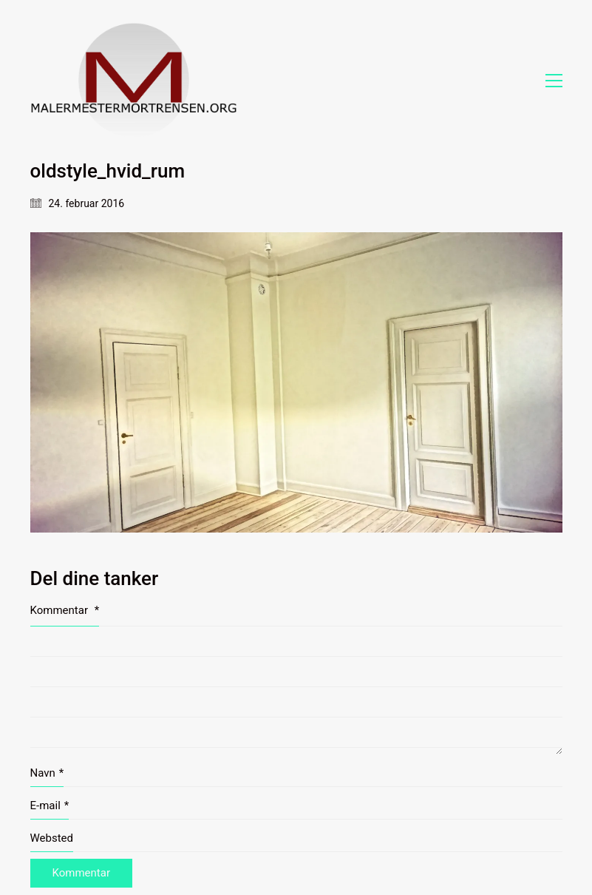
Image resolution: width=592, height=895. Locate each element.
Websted (52, 838)
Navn (47, 773)
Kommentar (65, 610)
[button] (553, 80)
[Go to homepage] (133, 80)
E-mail (49, 806)
